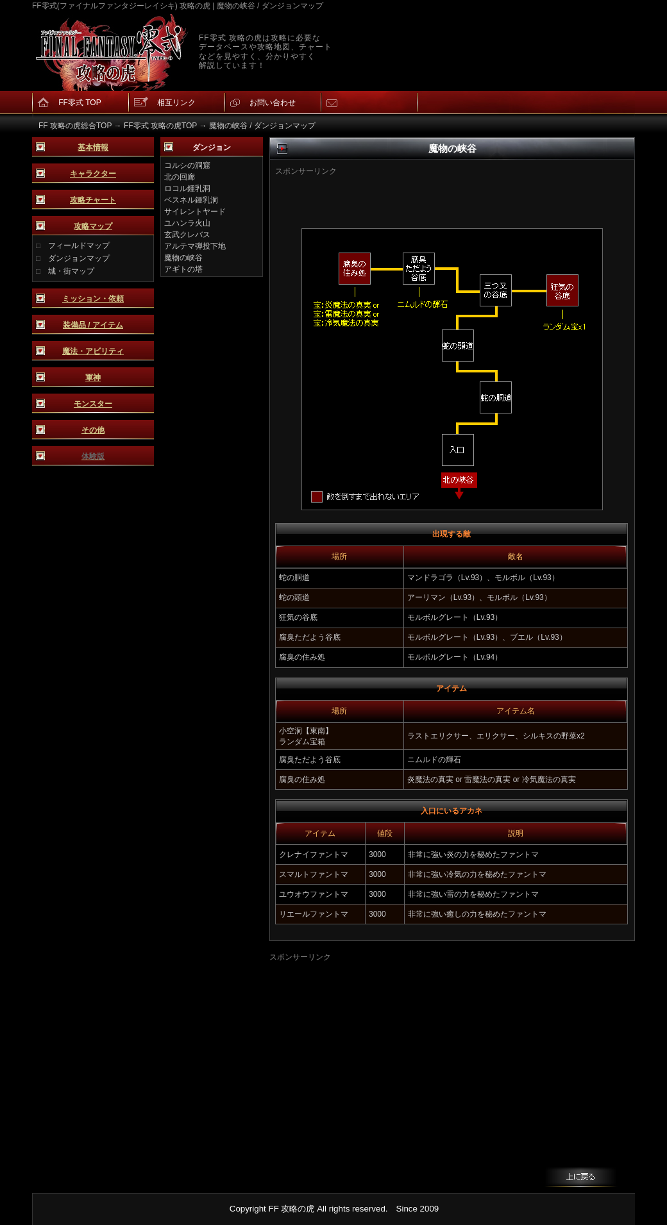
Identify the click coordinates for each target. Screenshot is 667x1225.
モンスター (93, 403)
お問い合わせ (272, 102)
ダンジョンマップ (79, 258)
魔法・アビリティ (93, 351)
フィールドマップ (79, 245)
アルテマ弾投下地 (195, 246)
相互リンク (176, 102)
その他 (93, 430)
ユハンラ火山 (187, 223)
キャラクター (93, 173)
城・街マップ (71, 271)
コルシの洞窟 (187, 165)
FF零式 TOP (79, 102)
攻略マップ (93, 226)
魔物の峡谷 (183, 257)
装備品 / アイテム (93, 325)
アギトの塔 (183, 269)
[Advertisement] (432, 196)
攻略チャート (93, 200)
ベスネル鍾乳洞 (191, 200)
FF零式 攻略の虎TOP (160, 125)
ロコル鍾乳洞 (187, 188)
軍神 (93, 377)
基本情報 (93, 147)
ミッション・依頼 (93, 298)
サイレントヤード (195, 211)
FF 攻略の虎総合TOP (75, 125)
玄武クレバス (187, 234)
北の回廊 (179, 176)
